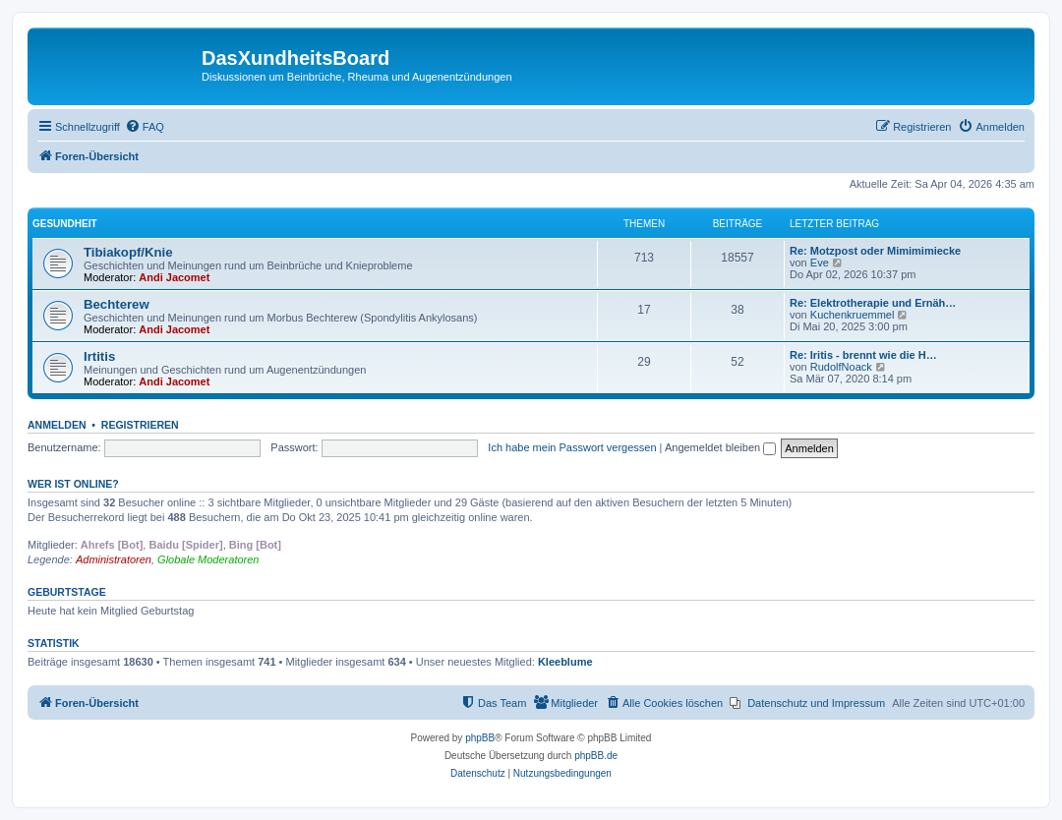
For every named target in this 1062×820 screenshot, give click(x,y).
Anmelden (57, 425)
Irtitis (99, 356)
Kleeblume (565, 662)
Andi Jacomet (174, 277)
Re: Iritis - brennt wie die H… (863, 355)
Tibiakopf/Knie (128, 252)
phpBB (480, 737)
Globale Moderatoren (208, 559)
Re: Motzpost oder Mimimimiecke (875, 251)
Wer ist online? (73, 484)
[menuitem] (144, 127)
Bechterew (116, 304)
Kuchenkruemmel (852, 315)
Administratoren (113, 559)
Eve (819, 262)
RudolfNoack (841, 367)
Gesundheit (64, 223)
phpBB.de (596, 755)
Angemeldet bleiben (720, 447)
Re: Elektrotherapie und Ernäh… (873, 303)
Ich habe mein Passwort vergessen (572, 447)
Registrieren (140, 425)
